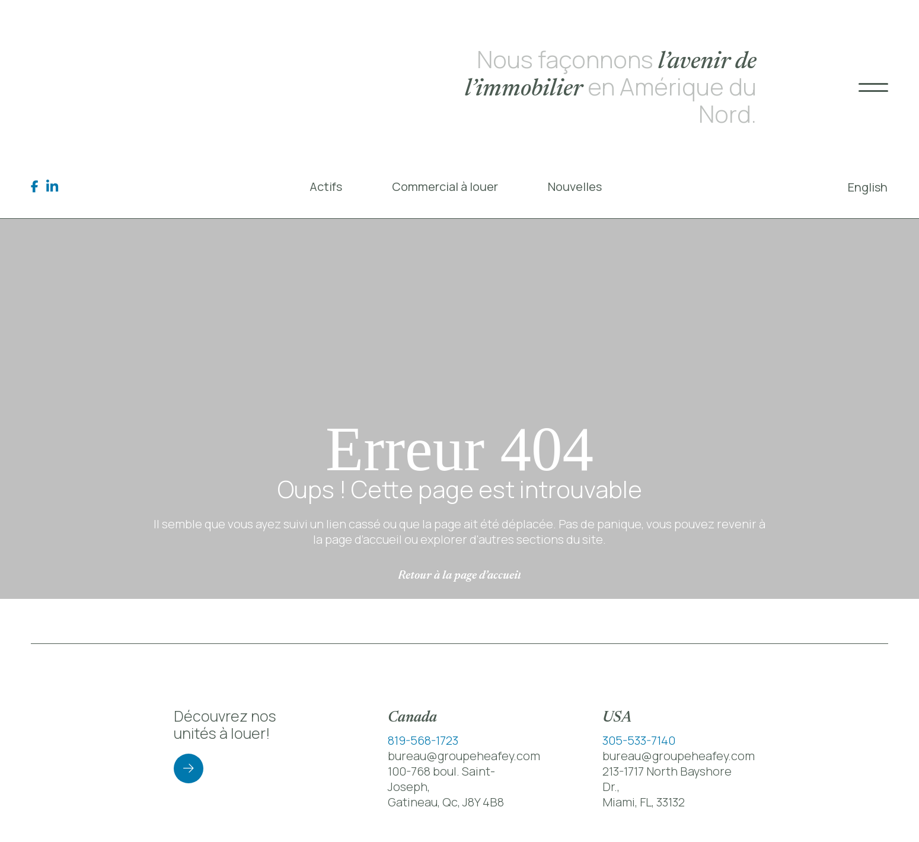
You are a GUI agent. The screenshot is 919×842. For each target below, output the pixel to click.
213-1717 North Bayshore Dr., (667, 779)
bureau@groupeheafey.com (464, 756)
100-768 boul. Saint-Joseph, (441, 779)
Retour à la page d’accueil (459, 576)
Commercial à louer (445, 186)
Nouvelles (575, 186)
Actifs (325, 186)
